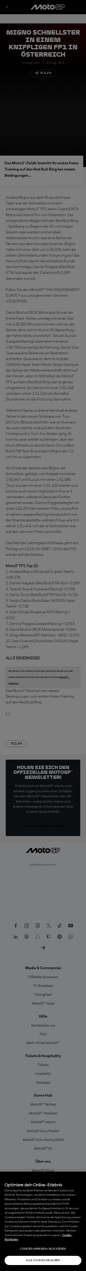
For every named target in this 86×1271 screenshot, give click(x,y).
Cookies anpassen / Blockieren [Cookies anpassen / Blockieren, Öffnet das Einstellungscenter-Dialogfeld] (43, 1249)
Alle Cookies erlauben (43, 1260)
